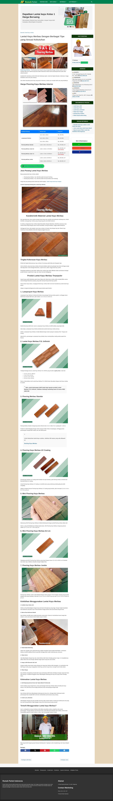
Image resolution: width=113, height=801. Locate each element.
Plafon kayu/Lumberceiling (80, 115)
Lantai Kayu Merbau (25, 70)
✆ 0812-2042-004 (76, 62)
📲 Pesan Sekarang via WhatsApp (32, 166)
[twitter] (35, 750)
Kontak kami (50, 770)
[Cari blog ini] (92, 2)
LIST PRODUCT (72, 1)
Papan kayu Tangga (78, 111)
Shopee (82, 148)
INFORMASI (63, 1)
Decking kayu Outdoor (79, 113)
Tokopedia (81, 144)
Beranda (37, 770)
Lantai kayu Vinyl (78, 107)
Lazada (82, 152)
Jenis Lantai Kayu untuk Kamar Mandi (83, 128)
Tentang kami (43, 770)
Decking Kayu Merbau (30, 443)
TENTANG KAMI (43, 1)
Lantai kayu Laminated (79, 109)
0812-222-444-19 (82, 91)
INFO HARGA (53, 1)
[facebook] (25, 750)
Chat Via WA (84, 62)
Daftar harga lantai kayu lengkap (54, 181)
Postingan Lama (64, 759)
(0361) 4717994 (75, 96)
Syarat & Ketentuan (64, 770)
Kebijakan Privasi (74, 770)
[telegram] (64, 750)
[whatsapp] (54, 750)
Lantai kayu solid (78, 106)
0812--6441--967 (64, 791)
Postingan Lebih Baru (26, 759)
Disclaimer (56, 770)
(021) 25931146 (83, 75)
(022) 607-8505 (77, 86)
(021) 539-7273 (85, 80)
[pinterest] (45, 750)
